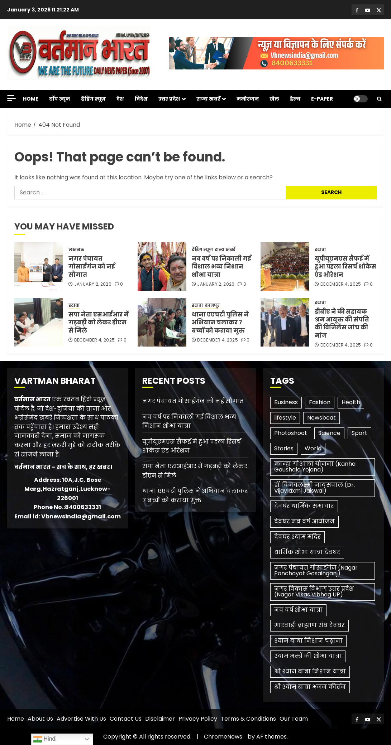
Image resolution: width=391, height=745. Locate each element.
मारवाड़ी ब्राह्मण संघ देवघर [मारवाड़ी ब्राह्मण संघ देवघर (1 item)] (309, 625)
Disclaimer (160, 719)
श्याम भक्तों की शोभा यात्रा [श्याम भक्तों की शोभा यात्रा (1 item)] (308, 656)
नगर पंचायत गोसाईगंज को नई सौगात (91, 267)
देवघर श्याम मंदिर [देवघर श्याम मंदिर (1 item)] (297, 537)
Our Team (294, 719)
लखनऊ (76, 249)
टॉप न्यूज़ (59, 98)
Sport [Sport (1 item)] (359, 433)
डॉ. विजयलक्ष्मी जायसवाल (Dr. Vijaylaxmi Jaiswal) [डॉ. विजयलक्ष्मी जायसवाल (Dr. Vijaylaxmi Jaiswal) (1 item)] (314, 488)
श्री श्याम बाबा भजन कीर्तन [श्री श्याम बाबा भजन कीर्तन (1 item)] (310, 687)
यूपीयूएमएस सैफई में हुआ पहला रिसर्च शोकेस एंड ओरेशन (345, 267)
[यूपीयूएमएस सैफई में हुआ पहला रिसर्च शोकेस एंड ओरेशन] (285, 266)
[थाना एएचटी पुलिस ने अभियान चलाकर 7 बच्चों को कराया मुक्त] (162, 322)
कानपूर (212, 305)
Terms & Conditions (248, 719)
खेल (274, 98)
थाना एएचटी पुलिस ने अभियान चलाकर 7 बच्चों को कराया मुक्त (220, 322)
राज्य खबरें (208, 98)
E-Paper (322, 98)
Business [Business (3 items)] (286, 402)
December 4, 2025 (340, 284)
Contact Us (126, 719)
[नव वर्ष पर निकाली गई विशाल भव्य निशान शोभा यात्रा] (162, 266)
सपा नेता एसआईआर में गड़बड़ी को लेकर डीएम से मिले (98, 322)
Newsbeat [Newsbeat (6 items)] (321, 417)
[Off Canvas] (11, 98)
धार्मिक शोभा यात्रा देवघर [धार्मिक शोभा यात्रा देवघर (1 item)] (307, 552)
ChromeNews (223, 736)
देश (120, 98)
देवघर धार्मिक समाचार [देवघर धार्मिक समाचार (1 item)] (304, 506)
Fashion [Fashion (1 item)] (319, 402)
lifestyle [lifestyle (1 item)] (285, 417)
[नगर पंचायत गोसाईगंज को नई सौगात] (38, 266)
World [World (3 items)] (313, 448)
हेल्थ (295, 98)
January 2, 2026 (92, 284)
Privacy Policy (197, 719)
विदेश (141, 98)
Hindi (45, 739)
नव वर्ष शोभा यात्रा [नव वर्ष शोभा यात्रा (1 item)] (298, 610)
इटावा (320, 249)
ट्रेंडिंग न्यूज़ (93, 98)
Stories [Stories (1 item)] (284, 448)
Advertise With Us (81, 719)
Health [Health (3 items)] (351, 402)
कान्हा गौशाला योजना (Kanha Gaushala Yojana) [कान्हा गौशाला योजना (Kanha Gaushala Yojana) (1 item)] (315, 467)
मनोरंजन (248, 98)
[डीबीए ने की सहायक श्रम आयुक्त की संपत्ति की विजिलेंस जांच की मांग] (285, 322)
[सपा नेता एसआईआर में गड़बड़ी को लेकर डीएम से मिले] (38, 322)
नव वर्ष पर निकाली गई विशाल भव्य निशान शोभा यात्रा (221, 267)
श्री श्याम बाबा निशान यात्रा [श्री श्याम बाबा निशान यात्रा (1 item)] (310, 671)
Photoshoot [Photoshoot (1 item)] (290, 433)
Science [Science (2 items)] (329, 433)
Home (30, 98)
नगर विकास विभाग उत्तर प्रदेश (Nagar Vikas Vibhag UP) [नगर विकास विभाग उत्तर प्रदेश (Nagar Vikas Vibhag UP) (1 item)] (314, 592)
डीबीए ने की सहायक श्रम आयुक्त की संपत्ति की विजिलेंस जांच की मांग (342, 324)
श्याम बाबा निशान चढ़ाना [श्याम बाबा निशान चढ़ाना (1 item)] (308, 641)
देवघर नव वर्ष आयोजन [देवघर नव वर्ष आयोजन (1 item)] (304, 521)
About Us (40, 719)
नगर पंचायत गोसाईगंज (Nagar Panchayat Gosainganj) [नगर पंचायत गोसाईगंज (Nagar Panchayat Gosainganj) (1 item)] (316, 570)
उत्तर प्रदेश (169, 98)
